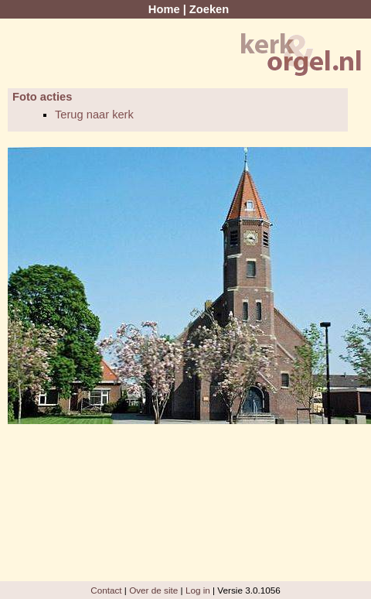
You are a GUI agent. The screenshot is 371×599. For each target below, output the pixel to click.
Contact (105, 590)
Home (164, 9)
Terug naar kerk (94, 114)
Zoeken (209, 9)
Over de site (153, 590)
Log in (198, 590)
